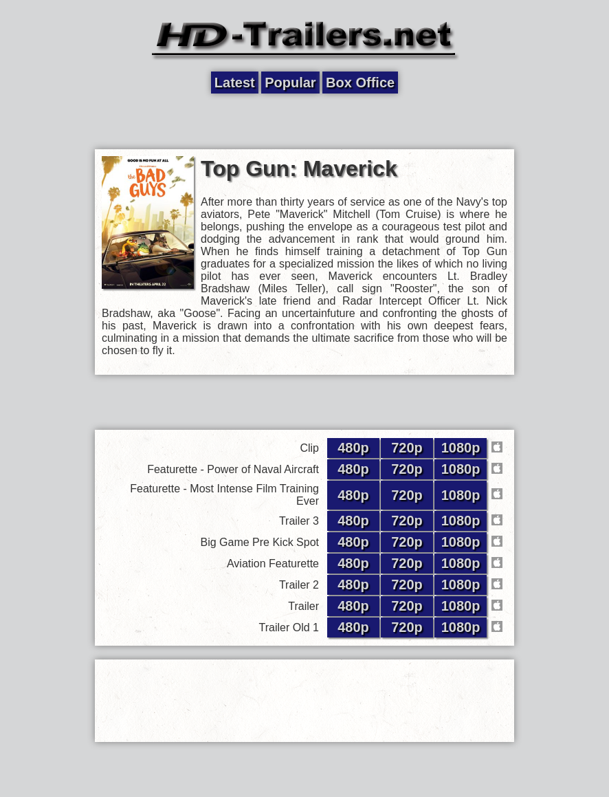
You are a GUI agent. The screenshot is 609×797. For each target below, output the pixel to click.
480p (353, 447)
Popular (290, 82)
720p (407, 447)
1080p (460, 447)
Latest (234, 82)
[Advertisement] (304, 121)
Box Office (360, 82)
